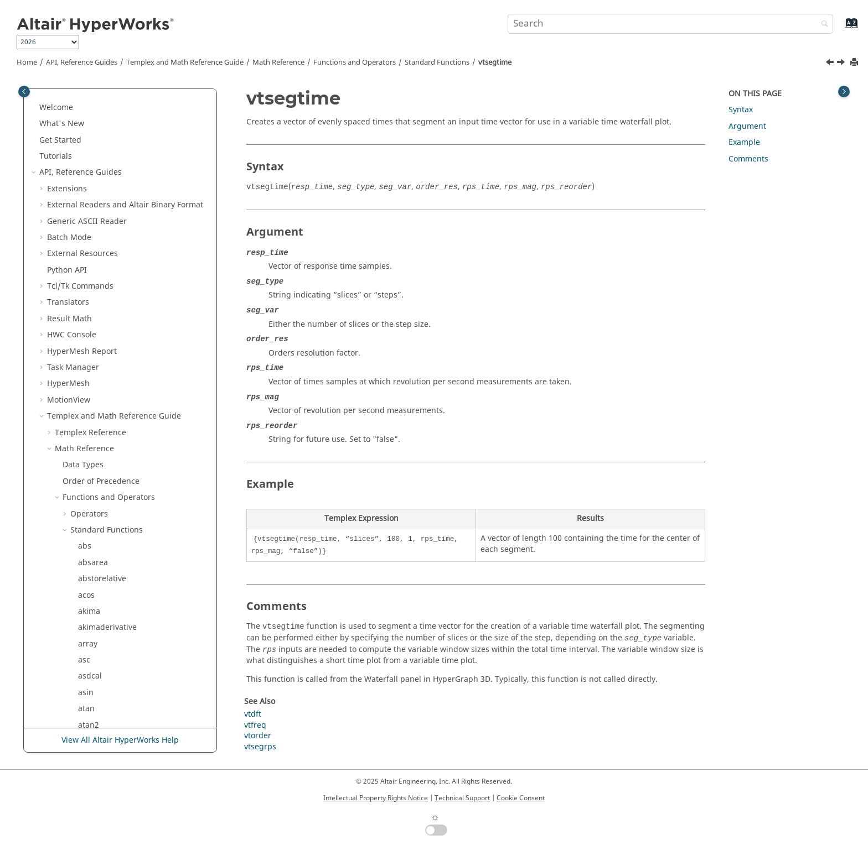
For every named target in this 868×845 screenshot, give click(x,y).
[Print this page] (855, 62)
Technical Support (462, 798)
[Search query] (670, 24)
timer (88, 464)
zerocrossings (104, 658)
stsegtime (96, 252)
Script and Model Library (93, 707)
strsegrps (95, 203)
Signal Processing (95, 691)
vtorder (91, 577)
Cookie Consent (521, 798)
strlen (89, 154)
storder (91, 106)
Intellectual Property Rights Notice (375, 798)
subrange (96, 268)
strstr (88, 220)
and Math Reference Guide (185, 62)
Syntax (740, 110)
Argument (747, 126)
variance (94, 528)
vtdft (86, 545)
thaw (87, 431)
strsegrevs (97, 187)
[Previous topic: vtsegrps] (830, 63)
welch (89, 626)
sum (86, 284)
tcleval (90, 382)
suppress (95, 301)
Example (744, 142)
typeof (89, 512)
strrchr (91, 171)
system (91, 334)
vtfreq (89, 561)
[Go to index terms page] (839, 28)
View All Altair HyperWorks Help (120, 740)
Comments (748, 159)
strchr (89, 122)
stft (84, 90)
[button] (73, 90)
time (86, 447)
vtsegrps (94, 593)
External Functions (104, 675)
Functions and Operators (354, 62)
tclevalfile (95, 398)
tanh (86, 366)
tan (84, 350)
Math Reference (278, 62)
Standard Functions (437, 62)
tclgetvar (94, 415)
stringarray (99, 138)
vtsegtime (495, 62)
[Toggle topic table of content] (844, 91)
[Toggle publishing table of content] (24, 91)
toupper (93, 496)
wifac (87, 642)
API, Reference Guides (81, 62)
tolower (92, 480)
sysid (87, 317)
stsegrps (94, 236)
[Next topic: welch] (842, 63)
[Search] (822, 24)
